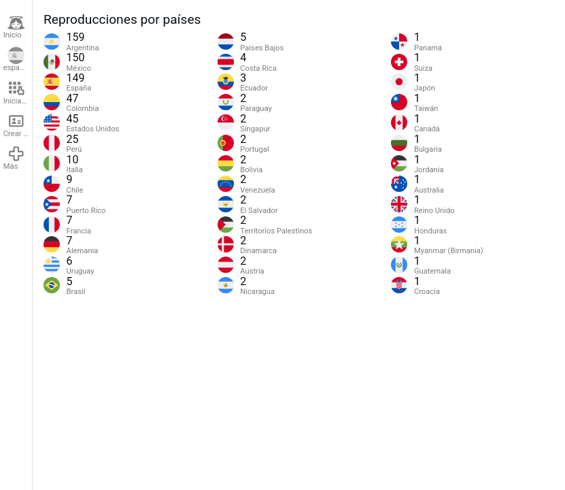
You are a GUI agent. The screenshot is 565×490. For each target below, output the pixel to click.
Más (14, 158)
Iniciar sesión (17, 92)
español (16, 60)
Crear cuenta (17, 125)
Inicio (14, 27)
